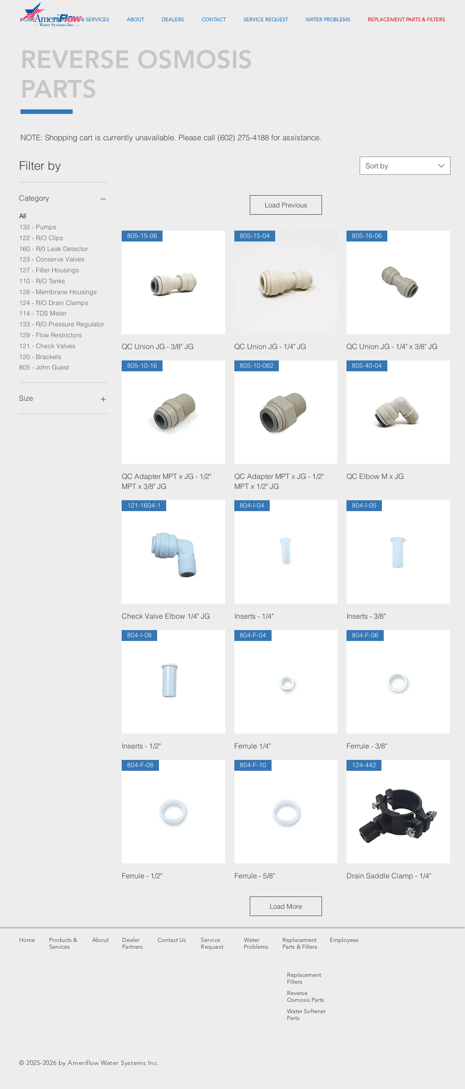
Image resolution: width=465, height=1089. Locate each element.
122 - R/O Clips (41, 237)
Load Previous (286, 205)
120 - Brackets (40, 356)
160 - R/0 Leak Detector (53, 248)
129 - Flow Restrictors (50, 334)
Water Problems (256, 943)
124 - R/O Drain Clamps (53, 302)
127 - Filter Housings (49, 269)
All (22, 215)
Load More (286, 906)
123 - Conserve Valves (51, 258)
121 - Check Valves (47, 345)
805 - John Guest (44, 366)
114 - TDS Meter (43, 312)
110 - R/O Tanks (42, 280)
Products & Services (63, 943)
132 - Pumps (37, 226)
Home (27, 939)
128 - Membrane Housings (58, 291)
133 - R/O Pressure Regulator (61, 323)
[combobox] (405, 166)
